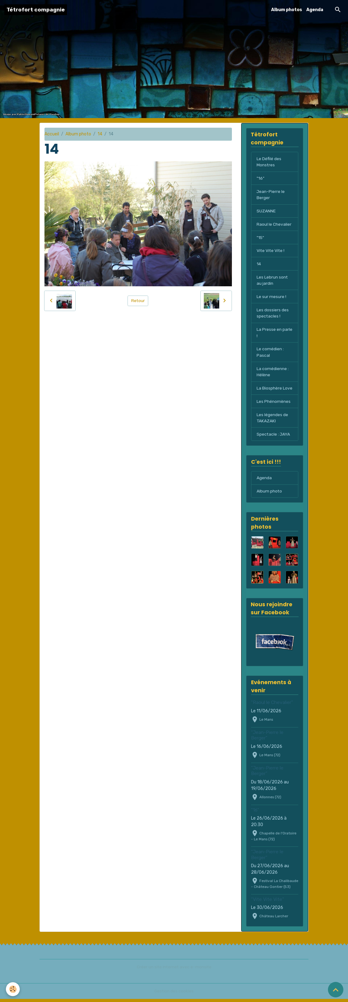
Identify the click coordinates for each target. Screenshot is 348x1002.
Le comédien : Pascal (270, 354)
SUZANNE (266, 211)
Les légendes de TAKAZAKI (272, 420)
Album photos (286, 9)
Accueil (51, 134)
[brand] (35, 9)
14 (100, 134)
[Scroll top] (335, 989)
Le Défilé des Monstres (269, 162)
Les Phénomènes (274, 403)
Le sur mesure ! (271, 298)
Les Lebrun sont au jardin (272, 281)
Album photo (78, 134)
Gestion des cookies (174, 994)
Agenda (314, 9)
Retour (138, 300)
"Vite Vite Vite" (267, 902)
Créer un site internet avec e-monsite (174, 970)
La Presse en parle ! (274, 334)
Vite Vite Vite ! (271, 251)
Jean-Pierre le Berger (271, 195)
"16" (260, 178)
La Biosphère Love (274, 390)
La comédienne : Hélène (273, 374)
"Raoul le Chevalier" (272, 705)
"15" (260, 238)
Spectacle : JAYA (274, 436)
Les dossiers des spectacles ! (273, 314)
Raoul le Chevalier (274, 225)
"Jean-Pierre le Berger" (267, 738)
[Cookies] (13, 989)
